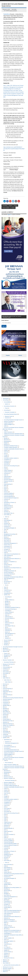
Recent (20, 355)
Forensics (6, 499)
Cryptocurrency (7, 471)
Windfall (6, 644)
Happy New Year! (7, 691)
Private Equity (6, 719)
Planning (5, 714)
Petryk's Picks (7, 544)
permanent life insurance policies (11, 965)
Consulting (6, 462)
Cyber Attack (6, 677)
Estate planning (7, 484)
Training (5, 734)
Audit (5, 430)
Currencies (6, 473)
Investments (5, 702)
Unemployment (7, 593)
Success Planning (8, 572)
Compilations (7, 459)
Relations (6, 656)
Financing (5, 690)
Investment (6, 526)
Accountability (7, 402)
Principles (6, 549)
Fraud (6, 408)
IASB (4, 696)
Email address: (5, 320)
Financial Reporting (8, 496)
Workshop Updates (7, 968)
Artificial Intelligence (8, 424)
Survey (4, 728)
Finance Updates (5, 207)
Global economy (7, 505)
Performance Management (10, 543)
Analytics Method (8, 422)
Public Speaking (7, 555)
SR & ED (6, 566)
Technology (5, 731)
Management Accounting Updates (11, 887)
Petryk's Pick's (6, 713)
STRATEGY (6, 569)
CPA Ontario (6, 673)
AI (5, 598)
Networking (6, 538)
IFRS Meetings (7, 520)
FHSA (5, 490)
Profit (5, 552)
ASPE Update (7, 755)
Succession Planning (8, 573)
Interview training (7, 699)
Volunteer (6, 643)
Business (6, 444)
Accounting (4, 205)
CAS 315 (6, 452)
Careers (6, 450)
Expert (5, 488)
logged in (9, 214)
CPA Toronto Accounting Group (11, 465)
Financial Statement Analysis (10, 497)
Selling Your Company (8, 725)
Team (5, 587)
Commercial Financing (10, 609)
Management (7, 655)
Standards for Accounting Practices (12, 567)
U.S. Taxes (6, 591)
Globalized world (7, 507)
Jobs (5, 529)
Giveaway (6, 504)
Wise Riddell (6, 963)
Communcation (7, 800)
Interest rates (7, 524)
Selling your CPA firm (8, 927)
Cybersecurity (7, 476)
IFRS (5, 518)
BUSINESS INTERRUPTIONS (11, 445)
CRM (4, 676)
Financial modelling (8, 493)
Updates (13, 207)
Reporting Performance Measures (11, 558)
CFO (5, 453)
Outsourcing (6, 541)
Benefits (6, 438)
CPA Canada (6, 671)
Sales (5, 658)
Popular (8, 355)
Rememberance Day (7, 720)
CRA (5, 467)
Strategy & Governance (9, 570)
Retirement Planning (7, 723)
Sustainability (7, 575)
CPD (4, 674)
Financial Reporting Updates (10, 843)
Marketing (5, 708)
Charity (5, 456)
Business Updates (8, 782)
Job (6, 627)
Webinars (5, 959)
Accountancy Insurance (9, 406)
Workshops (5, 970)
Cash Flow (5, 665)
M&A (5, 532)
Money (5, 537)
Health (4, 693)
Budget (5, 442)
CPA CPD (6, 464)
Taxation (6, 583)
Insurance (7, 417)
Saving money (7, 564)
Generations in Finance (9, 502)
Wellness (6, 954)
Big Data (7, 602)
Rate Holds (6, 557)
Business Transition (7, 660)
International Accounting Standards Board (12, 697)
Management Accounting (9, 534)
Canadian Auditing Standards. (10, 447)
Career (5, 788)
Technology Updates (8, 941)
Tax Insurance (7, 581)
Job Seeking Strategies (9, 528)
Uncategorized (6, 736)
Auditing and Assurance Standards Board (13, 433)
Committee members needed (10, 458)
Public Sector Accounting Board (11, 554)
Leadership (5, 703)
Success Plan (6, 726)
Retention (5, 722)
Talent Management (8, 578)
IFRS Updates (7, 869)
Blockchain (6, 439)
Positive (4, 717)
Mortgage (5, 710)
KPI (5, 531)
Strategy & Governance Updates (11, 931)
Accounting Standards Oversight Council (13, 419)
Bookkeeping (7, 441)
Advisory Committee (8, 421)
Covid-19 (5, 670)
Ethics (5, 485)
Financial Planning (8, 494)
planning (6, 899)
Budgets (6, 773)
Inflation (6, 521)
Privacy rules (7, 550)
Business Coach (8, 416)
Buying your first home (8, 664)
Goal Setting (7, 508)
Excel (5, 487)
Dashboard (6, 478)
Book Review (6, 649)
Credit (5, 468)
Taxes (4, 729)
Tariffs (5, 580)
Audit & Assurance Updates (10, 764)
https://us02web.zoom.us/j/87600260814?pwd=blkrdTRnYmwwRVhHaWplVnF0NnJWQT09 (13, 149)
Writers (4, 971)
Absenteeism (6, 398)
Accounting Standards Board (10, 414)
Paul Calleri (14, 9)
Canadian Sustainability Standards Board (13, 449)
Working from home (8, 957)
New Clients (6, 540)
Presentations (7, 546)
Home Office (7, 514)
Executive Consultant (9, 412)
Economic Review (8, 479)
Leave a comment (13, 10)
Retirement (6, 560)
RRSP (5, 563)
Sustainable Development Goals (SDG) (13, 577)
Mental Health (7, 535)
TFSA (5, 588)
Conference (6, 461)
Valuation (7, 638)
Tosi (6, 585)
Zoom (6, 516)
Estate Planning (7, 831)
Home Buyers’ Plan (8, 513)
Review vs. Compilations (9, 561)
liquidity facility (6, 705)
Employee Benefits (8, 481)
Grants (5, 510)
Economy (5, 684)
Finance (10, 205)
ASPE (5, 426)
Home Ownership (7, 694)
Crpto (5, 820)
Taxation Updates (8, 938)
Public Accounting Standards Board (12, 910)
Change (6, 455)
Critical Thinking (7, 470)
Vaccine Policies (7, 640)
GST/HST (6, 511)
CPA (5, 806)
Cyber (5, 474)
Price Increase (7, 547)
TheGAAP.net (7, 590)
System (6, 404)
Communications (6, 667)
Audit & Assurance (8, 432)
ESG (5, 482)
